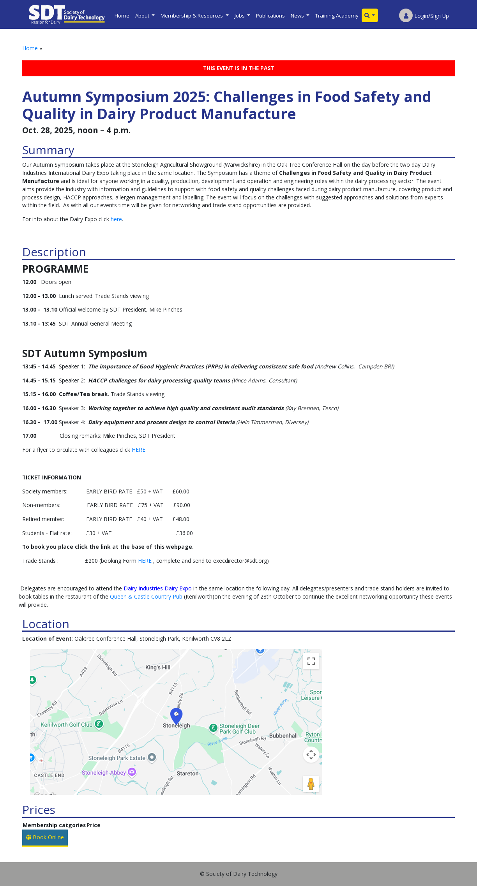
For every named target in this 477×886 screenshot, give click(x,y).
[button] (370, 15)
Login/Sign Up (424, 15)
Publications (270, 15)
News (298, 15)
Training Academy (337, 15)
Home (122, 15)
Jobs (240, 15)
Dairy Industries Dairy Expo (158, 588)
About (142, 15)
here (116, 219)
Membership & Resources (192, 15)
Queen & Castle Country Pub (146, 596)
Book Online (45, 837)
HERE (138, 449)
